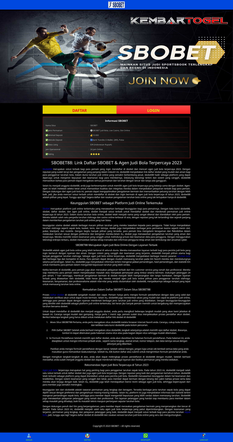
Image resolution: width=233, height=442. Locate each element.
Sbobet (46, 208)
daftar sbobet (57, 294)
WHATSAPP (145, 437)
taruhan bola (183, 256)
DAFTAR (79, 110)
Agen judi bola (50, 370)
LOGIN (153, 110)
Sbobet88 (47, 169)
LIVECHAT (204, 437)
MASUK (29, 437)
